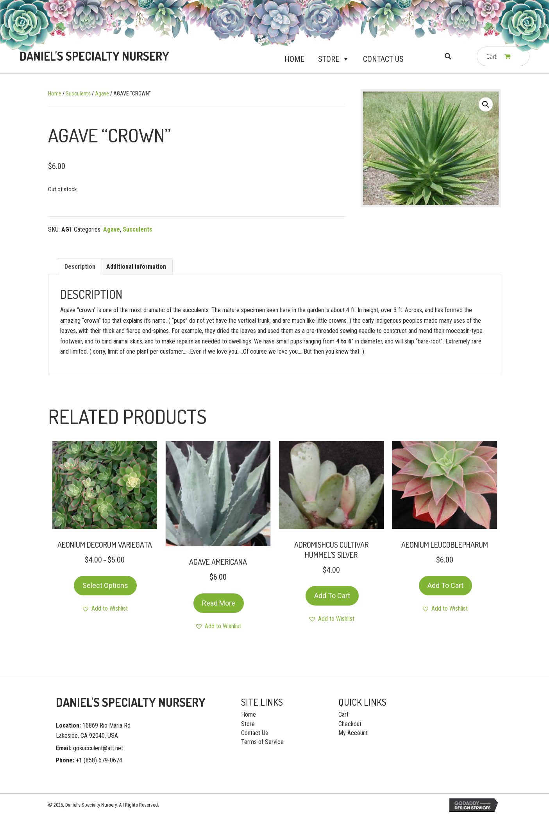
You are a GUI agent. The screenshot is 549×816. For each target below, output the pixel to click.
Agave (102, 93)
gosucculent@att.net (98, 748)
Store (333, 59)
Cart (343, 714)
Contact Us (383, 59)
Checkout (349, 724)
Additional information (136, 266)
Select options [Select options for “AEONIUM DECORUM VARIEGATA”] (105, 585)
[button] (344, 59)
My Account (353, 733)
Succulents (78, 93)
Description (79, 266)
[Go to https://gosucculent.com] (93, 56)
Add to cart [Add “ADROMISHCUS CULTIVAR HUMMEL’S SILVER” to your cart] (332, 595)
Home (294, 59)
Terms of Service (262, 742)
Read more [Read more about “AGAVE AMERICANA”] (218, 603)
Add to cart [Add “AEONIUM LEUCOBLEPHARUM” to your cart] (445, 585)
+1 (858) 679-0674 (99, 760)
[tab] (80, 266)
